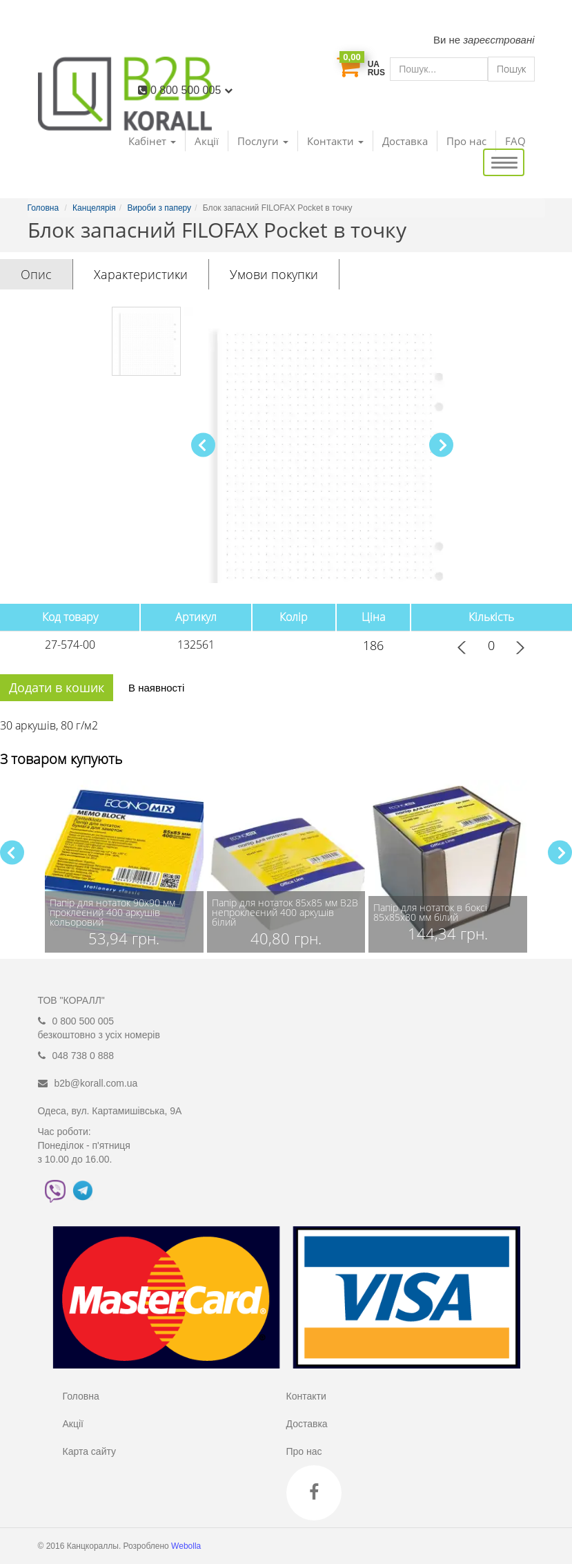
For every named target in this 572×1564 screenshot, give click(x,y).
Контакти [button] (335, 141)
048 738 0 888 (83, 1055)
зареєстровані (498, 40)
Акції (207, 141)
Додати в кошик (56, 687)
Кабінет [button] (152, 141)
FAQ (515, 141)
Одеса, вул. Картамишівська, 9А (110, 1110)
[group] (124, 866)
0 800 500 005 (191, 90)
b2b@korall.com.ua (96, 1083)
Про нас (466, 141)
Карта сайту (90, 1451)
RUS (376, 72)
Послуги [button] (262, 141)
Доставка (405, 141)
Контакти (306, 1396)
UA (373, 64)
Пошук (511, 68)
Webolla (187, 1546)
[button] (441, 445)
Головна (81, 1396)
